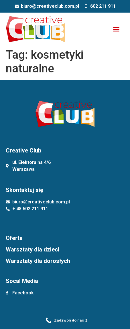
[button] (116, 29)
